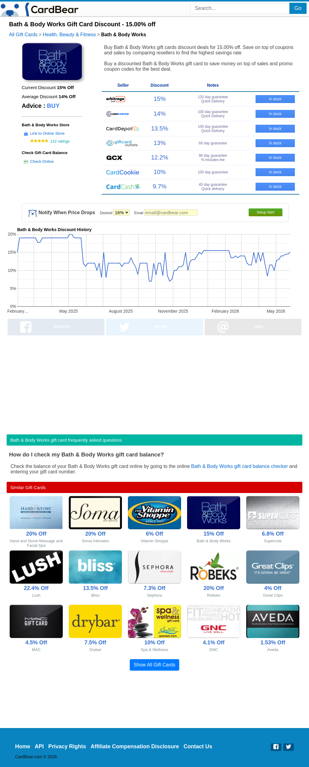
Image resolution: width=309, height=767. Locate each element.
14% (160, 113)
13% (160, 143)
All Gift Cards (23, 34)
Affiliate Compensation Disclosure (135, 746)
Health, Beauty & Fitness (69, 34)
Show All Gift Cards (154, 664)
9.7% (160, 186)
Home (22, 746)
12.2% (159, 157)
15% (160, 98)
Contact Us (197, 746)
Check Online (42, 161)
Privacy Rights (67, 746)
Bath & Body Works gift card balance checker (239, 466)
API (39, 746)
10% (160, 172)
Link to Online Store (47, 133)
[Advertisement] (154, 383)
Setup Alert (265, 212)
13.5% (159, 128)
